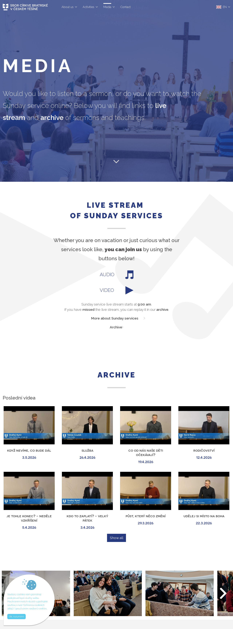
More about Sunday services (114, 318)
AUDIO (116, 274)
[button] (223, 593)
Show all (116, 538)
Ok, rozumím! (16, 616)
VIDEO (116, 290)
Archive (116, 327)
